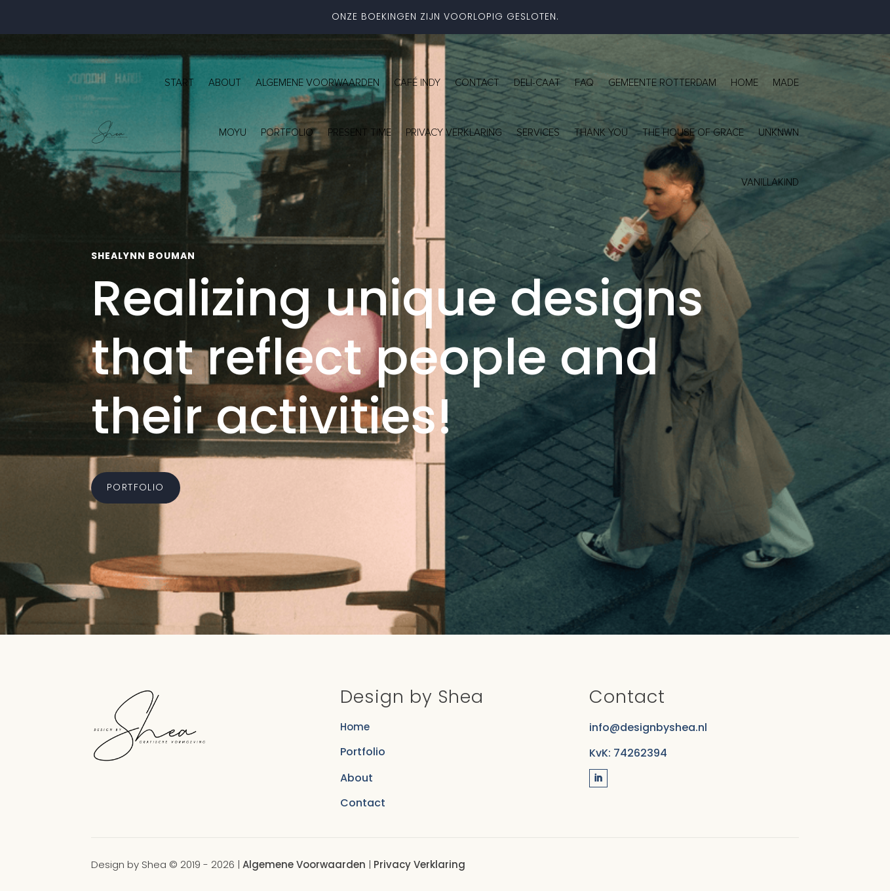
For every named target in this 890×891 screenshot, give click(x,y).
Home (744, 83)
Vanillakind (770, 182)
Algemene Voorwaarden (304, 864)
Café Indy (417, 83)
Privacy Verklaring (419, 864)
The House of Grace (693, 132)
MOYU (232, 132)
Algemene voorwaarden (317, 83)
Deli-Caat (537, 83)
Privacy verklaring (454, 132)
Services (538, 132)
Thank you (601, 132)
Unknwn (778, 132)
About (224, 83)
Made (786, 83)
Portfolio (287, 132)
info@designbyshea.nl (648, 727)
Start (179, 83)
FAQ (584, 83)
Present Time (359, 132)
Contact (477, 83)
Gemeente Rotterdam (662, 83)
